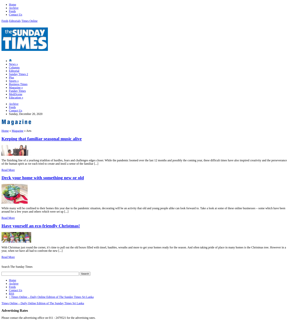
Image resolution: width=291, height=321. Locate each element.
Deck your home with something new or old (42, 177)
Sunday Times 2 (18, 74)
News (13, 64)
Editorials (15, 20)
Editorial (14, 70)
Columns (14, 67)
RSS (11, 293)
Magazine (16, 87)
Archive (14, 7)
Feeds (12, 11)
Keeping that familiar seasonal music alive (41, 138)
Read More (8, 170)
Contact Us (15, 14)
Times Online (29, 20)
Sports (14, 80)
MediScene (15, 94)
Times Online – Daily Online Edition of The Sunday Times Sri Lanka (51, 297)
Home (12, 4)
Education (16, 97)
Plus (11, 77)
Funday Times (17, 90)
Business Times (18, 84)
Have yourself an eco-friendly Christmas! (40, 225)
